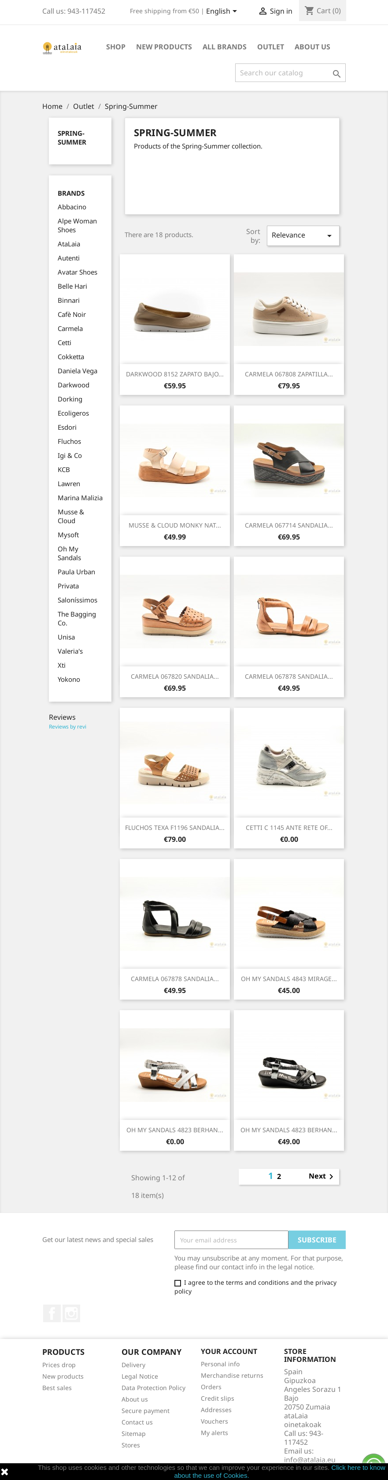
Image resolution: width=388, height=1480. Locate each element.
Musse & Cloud (71, 516)
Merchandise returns (232, 1375)
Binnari (69, 300)
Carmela (70, 328)
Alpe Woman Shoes (77, 225)
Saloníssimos (77, 599)
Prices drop (59, 1365)
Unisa (66, 636)
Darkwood (73, 384)
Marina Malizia (80, 497)
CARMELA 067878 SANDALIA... (289, 676)
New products (63, 1376)
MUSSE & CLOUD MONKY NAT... (175, 525)
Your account (229, 1351)
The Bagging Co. (77, 618)
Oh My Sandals (69, 553)
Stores (131, 1445)
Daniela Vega (77, 370)
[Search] (290, 72)
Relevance (303, 235)
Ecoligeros (73, 413)
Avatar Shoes (77, 272)
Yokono (69, 679)
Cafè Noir (72, 314)
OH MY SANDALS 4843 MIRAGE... (289, 978)
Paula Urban (76, 571)
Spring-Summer (72, 137)
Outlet (270, 47)
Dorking (70, 398)
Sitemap (134, 1433)
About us (312, 47)
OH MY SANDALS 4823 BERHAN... (174, 1130)
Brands (71, 193)
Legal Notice (140, 1376)
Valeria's (70, 651)
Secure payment (146, 1410)
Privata (68, 585)
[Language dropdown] (223, 12)
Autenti (69, 257)
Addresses (216, 1410)
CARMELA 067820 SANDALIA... (175, 676)
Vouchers (214, 1421)
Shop (116, 47)
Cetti (64, 342)
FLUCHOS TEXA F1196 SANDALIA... (175, 827)
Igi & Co (70, 455)
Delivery (133, 1365)
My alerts (214, 1432)
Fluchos (69, 441)
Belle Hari (72, 286)
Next (322, 1176)
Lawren (69, 483)
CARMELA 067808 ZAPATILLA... (289, 374)
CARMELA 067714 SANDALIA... (289, 525)
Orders (211, 1387)
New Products (164, 47)
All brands (225, 47)
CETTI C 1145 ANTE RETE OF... (289, 827)
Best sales (57, 1387)
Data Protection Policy (153, 1387)
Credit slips (217, 1398)
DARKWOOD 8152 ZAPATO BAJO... (175, 374)
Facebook (52, 1313)
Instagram (71, 1313)
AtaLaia (69, 243)
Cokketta (71, 356)
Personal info (220, 1364)
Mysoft (68, 534)
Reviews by (67, 726)
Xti (62, 665)
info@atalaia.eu (310, 1460)
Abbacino (72, 206)
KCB (64, 469)
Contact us (137, 1422)
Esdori (67, 427)
